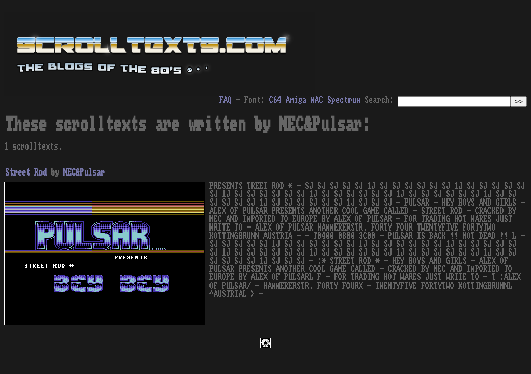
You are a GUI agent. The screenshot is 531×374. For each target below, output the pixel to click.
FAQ (225, 100)
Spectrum (343, 100)
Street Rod (26, 172)
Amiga (296, 100)
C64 (275, 100)
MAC (317, 100)
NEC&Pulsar (84, 172)
